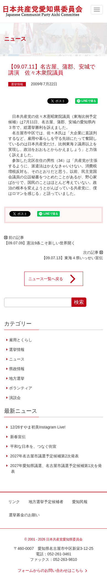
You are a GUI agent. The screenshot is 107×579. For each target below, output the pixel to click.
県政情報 (16, 369)
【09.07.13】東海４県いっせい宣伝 (74, 258)
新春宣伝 (17, 437)
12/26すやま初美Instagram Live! (37, 427)
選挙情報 (17, 84)
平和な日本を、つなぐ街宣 (32, 446)
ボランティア (20, 388)
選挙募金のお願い (24, 515)
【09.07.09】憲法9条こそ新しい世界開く (39, 243)
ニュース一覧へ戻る (55, 279)
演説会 (15, 397)
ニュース (16, 359)
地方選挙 (16, 378)
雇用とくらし (20, 340)
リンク (14, 501)
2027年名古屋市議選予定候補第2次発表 (44, 456)
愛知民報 (79, 501)
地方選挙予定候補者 (46, 501)
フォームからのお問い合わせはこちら (54, 570)
